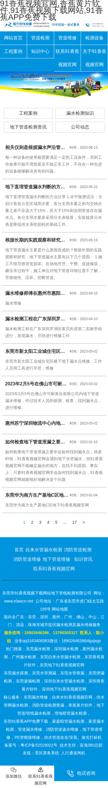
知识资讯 (83, 559)
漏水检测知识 (80, 113)
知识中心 (40, 51)
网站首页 (13, 37)
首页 (19, 549)
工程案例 (13, 51)
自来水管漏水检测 (43, 549)
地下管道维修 (56, 559)
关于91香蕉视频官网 (94, 58)
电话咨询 (81, 773)
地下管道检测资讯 (28, 127)
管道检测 (40, 37)
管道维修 (67, 37)
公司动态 (80, 127)
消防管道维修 (27, 559)
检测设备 (94, 37)
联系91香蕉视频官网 (67, 58)
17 (74, 522)
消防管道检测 (78, 549)
